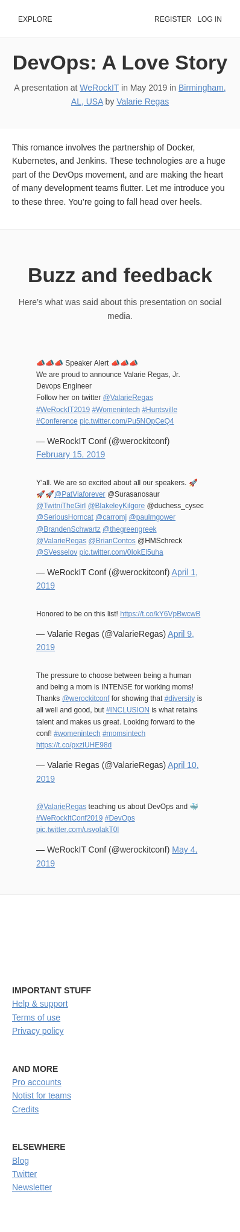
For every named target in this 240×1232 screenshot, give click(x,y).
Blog (20, 1161)
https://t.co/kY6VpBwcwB (160, 614)
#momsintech (124, 733)
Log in (209, 19)
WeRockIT (99, 87)
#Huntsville (159, 409)
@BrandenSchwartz (68, 529)
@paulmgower (152, 517)
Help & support (40, 1003)
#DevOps (120, 818)
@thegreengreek (129, 529)
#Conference (57, 421)
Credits (25, 1109)
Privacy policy (38, 1031)
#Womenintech (116, 409)
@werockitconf (86, 698)
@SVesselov (56, 552)
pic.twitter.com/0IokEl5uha (121, 552)
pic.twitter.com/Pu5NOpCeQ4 (127, 421)
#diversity (180, 698)
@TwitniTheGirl (61, 506)
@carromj (111, 517)
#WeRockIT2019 (63, 409)
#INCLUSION (128, 710)
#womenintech (77, 733)
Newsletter (32, 1187)
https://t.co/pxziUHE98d (74, 745)
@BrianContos (112, 541)
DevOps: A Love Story (120, 62)
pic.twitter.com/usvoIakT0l (77, 829)
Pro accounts (37, 1082)
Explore (35, 19)
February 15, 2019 (70, 454)
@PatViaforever (80, 494)
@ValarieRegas (128, 397)
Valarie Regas (142, 101)
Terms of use (36, 1017)
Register (172, 19)
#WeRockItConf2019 (69, 818)
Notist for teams (41, 1095)
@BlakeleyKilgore (116, 506)
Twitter (24, 1174)
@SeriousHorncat (64, 517)
